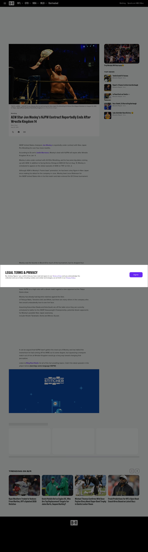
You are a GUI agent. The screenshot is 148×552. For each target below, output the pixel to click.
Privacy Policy (70, 278)
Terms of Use (57, 276)
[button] (136, 274)
